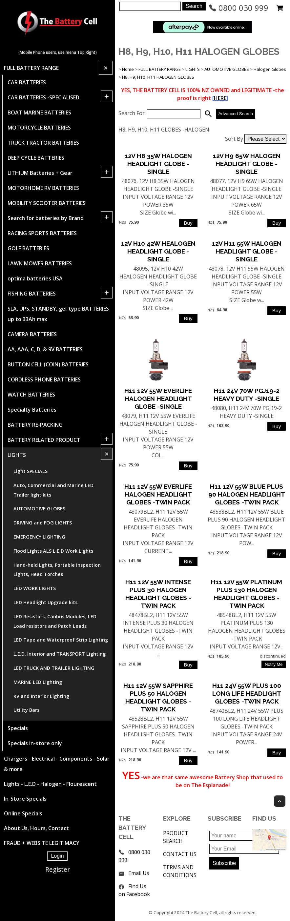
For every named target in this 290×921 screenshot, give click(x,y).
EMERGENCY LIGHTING (39, 537)
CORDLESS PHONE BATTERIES (44, 379)
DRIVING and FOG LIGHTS (42, 523)
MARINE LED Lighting (37, 682)
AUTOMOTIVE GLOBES (39, 508)
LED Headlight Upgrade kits (45, 602)
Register (57, 869)
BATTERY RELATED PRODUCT (44, 439)
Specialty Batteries (32, 409)
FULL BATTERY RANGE (31, 68)
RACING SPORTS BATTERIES (42, 233)
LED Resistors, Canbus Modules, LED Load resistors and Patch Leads (54, 621)
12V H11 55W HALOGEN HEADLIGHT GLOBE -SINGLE (246, 251)
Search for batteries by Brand (46, 218)
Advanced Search (235, 113)
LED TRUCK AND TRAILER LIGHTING (53, 668)
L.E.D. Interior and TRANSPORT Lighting (59, 654)
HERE (220, 98)
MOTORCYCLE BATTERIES (39, 127)
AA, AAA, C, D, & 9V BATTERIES (45, 349)
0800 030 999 (238, 7)
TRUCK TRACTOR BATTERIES (43, 142)
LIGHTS (17, 455)
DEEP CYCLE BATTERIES (36, 157)
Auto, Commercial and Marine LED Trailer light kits (53, 490)
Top (279, 801)
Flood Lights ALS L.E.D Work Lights (53, 551)
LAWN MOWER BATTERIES (40, 263)
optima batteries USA (35, 278)
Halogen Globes (270, 69)
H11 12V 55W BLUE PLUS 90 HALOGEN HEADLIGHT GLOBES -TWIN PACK (246, 494)
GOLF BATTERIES (28, 248)
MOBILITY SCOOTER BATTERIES (47, 203)
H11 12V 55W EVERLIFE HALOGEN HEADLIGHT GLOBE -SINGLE (158, 398)
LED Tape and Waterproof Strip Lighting (60, 640)
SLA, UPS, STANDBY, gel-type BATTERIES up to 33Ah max (58, 314)
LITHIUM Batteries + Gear (40, 172)
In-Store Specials (25, 798)
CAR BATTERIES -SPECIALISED (43, 97)
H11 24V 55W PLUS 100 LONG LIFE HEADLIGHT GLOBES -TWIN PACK (246, 693)
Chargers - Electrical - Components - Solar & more (57, 764)
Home (128, 69)
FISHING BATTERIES (32, 293)
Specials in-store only (35, 743)
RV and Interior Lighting (41, 696)
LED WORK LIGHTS (34, 588)
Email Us (138, 873)
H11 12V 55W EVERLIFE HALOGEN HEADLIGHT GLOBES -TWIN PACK (158, 494)
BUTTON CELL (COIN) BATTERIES (48, 364)
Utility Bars (26, 710)
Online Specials (23, 813)
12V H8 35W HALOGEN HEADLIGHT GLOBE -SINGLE (158, 163)
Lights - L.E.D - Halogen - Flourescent (50, 784)
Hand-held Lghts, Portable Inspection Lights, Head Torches (57, 570)
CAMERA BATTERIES (32, 334)
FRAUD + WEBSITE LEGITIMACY (41, 843)
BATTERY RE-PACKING (35, 424)
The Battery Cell (201, 912)
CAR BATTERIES (27, 82)
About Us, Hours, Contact (36, 828)
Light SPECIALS (30, 471)
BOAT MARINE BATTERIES (39, 112)
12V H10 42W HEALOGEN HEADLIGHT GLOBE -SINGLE (158, 251)
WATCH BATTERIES (31, 394)
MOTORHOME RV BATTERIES (43, 188)
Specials (18, 728)
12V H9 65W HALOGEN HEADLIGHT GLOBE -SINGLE (246, 163)
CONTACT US (180, 854)
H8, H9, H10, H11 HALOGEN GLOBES (158, 77)
